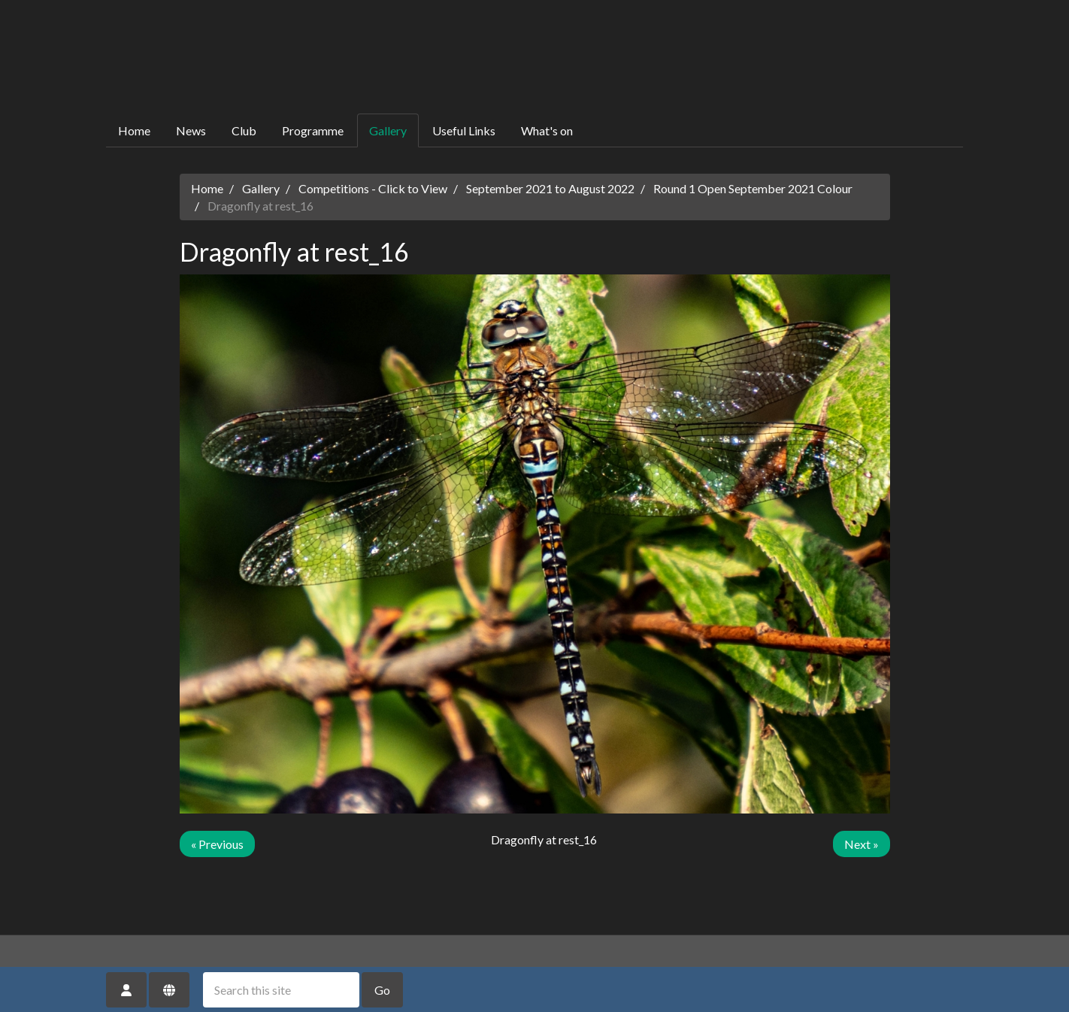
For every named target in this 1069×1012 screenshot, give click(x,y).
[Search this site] (281, 989)
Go (382, 990)
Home (134, 130)
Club (244, 130)
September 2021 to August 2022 (550, 188)
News (191, 130)
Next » (861, 844)
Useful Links (463, 130)
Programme (313, 130)
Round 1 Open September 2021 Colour (752, 188)
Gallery (388, 130)
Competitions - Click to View (372, 188)
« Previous (217, 844)
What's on (547, 130)
